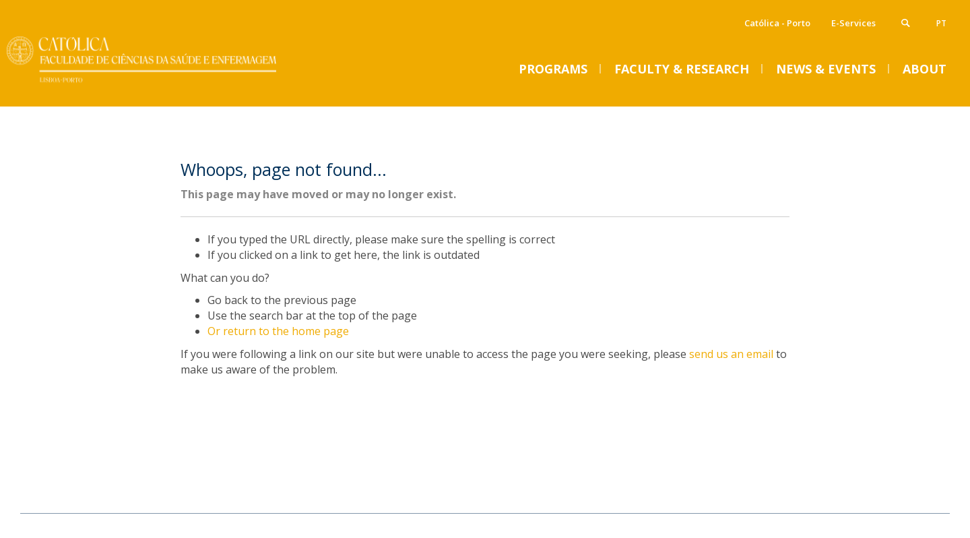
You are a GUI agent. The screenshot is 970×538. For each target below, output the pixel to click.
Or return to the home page (278, 331)
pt (941, 23)
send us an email (731, 354)
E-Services (853, 23)
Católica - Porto (777, 23)
